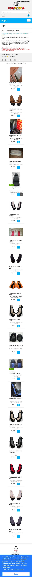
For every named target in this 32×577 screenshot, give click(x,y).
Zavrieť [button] (16, 574)
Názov (9, 54)
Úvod (3, 30)
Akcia (8, 60)
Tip (3, 60)
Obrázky (4, 56)
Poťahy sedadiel (10, 30)
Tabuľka (11, 56)
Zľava (12, 60)
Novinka (17, 60)
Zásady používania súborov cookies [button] (13, 569)
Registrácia (27, 1)
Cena (15, 54)
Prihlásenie (20, 1)
